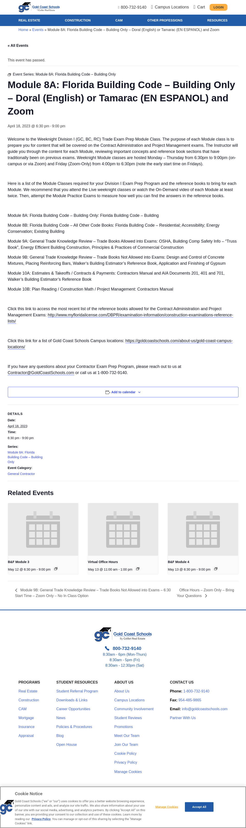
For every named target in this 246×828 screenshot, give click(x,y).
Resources (217, 20)
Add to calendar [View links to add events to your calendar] (123, 392)
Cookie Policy (125, 753)
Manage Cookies (128, 772)
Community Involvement (134, 709)
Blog (60, 736)
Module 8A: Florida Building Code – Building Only (25, 457)
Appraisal (26, 736)
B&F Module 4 (178, 562)
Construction (78, 20)
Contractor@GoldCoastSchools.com (41, 372)
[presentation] (43, 529)
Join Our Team (126, 745)
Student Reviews (128, 718)
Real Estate (29, 20)
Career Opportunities (73, 709)
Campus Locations (129, 700)
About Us (122, 691)
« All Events (18, 45)
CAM (119, 20)
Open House (66, 745)
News (60, 718)
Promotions (123, 727)
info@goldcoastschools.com (204, 709)
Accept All (199, 807)
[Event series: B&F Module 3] (55, 568)
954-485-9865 (189, 700)
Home (23, 30)
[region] (123, 807)
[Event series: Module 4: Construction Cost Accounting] (215, 568)
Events (37, 30)
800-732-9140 (133, 7)
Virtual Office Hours (103, 562)
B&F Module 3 (18, 562)
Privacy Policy (125, 762)
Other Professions (165, 20)
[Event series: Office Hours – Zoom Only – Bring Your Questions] (137, 568)
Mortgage (26, 718)
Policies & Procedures (74, 727)
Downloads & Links (71, 700)
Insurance (27, 727)
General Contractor (21, 474)
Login (219, 7)
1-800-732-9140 (196, 691)
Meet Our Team (127, 736)
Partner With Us (183, 718)
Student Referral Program (77, 691)
